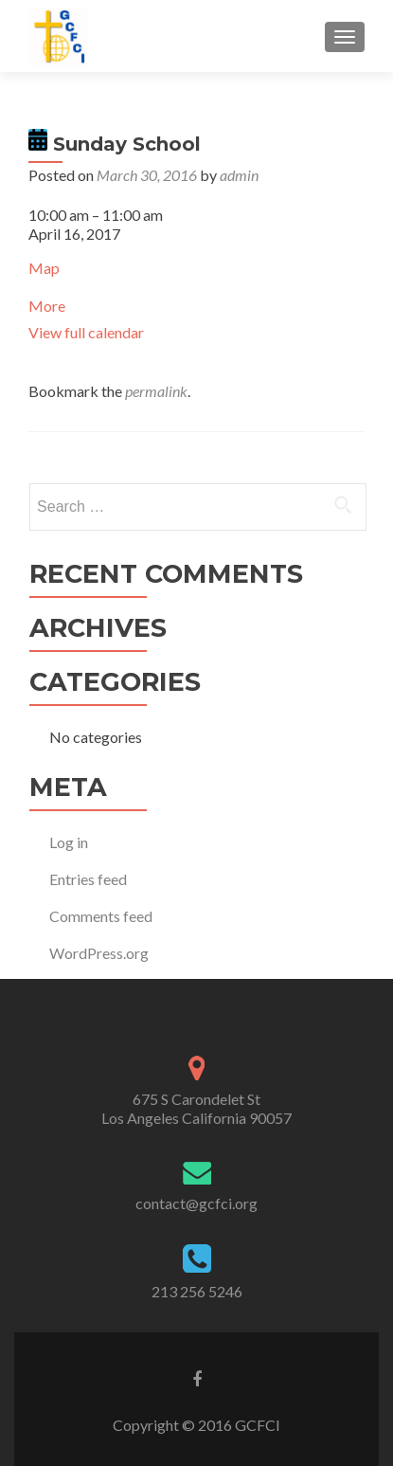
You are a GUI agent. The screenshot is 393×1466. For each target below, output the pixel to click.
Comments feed (100, 916)
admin (239, 175)
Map (44, 268)
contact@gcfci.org (196, 1203)
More (46, 306)
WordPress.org (99, 953)
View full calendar (86, 332)
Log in (68, 842)
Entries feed (88, 879)
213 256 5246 (197, 1291)
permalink (156, 391)
